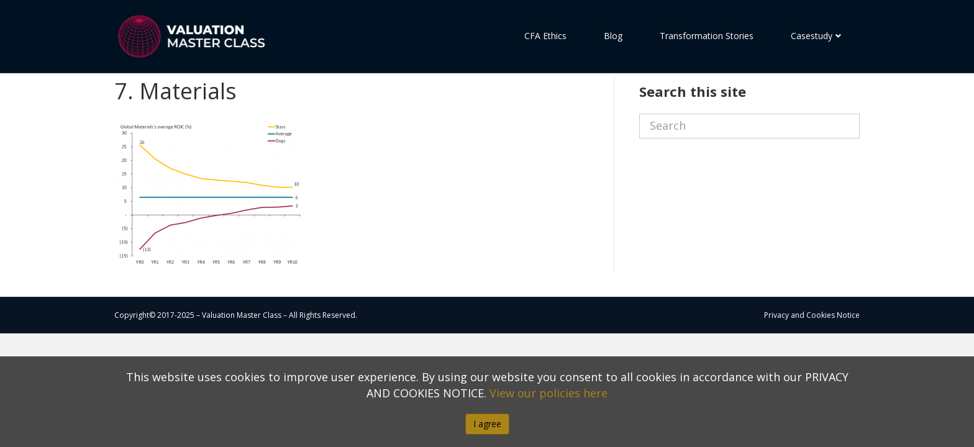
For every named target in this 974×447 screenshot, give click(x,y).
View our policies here (548, 393)
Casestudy (811, 36)
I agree (487, 424)
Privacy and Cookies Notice (812, 337)
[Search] (749, 148)
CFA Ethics (545, 36)
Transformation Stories (706, 36)
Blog (613, 36)
